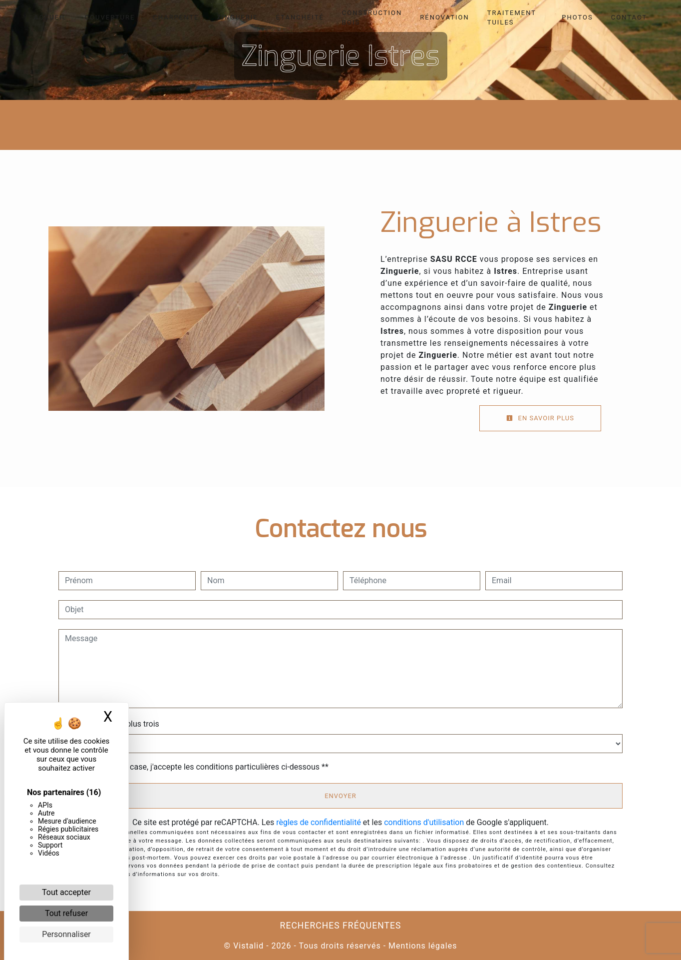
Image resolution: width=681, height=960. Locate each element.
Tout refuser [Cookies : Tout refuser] (66, 913)
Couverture (110, 17)
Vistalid (248, 946)
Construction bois (372, 17)
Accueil (50, 17)
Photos (577, 17)
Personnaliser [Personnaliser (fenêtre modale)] (66, 934)
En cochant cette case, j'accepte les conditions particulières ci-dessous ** (198, 767)
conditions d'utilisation (424, 822)
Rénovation (444, 17)
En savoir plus (540, 418)
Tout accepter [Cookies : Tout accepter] (66, 892)
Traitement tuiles (511, 17)
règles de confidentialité (318, 822)
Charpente (176, 17)
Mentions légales (421, 946)
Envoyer (340, 796)
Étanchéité (300, 17)
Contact (629, 17)
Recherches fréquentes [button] (340, 926)
